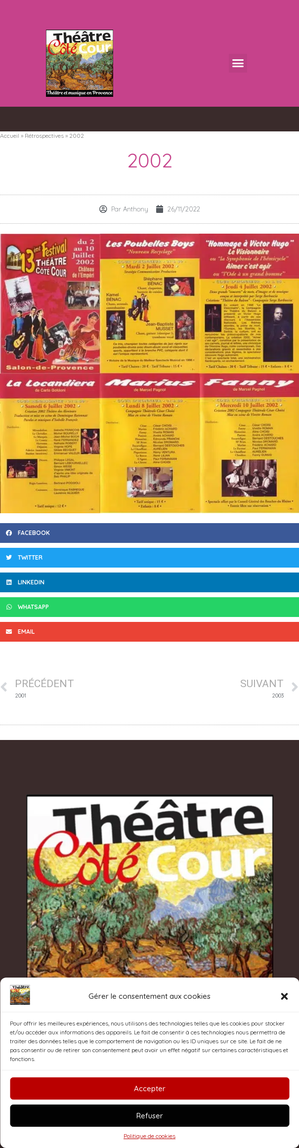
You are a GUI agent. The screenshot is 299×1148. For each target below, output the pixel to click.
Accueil (9, 135)
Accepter (150, 1088)
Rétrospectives (44, 135)
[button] (284, 996)
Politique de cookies (149, 1136)
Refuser (149, 1115)
